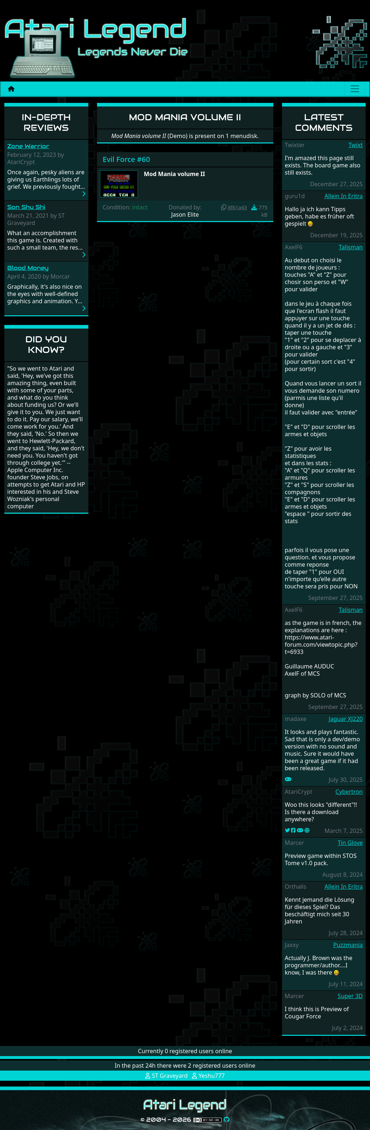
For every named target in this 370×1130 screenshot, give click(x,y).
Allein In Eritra (343, 196)
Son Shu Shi (26, 207)
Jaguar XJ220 (346, 719)
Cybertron (349, 792)
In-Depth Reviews (46, 122)
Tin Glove (350, 843)
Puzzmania (348, 945)
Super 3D (350, 996)
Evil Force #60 (126, 159)
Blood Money (28, 267)
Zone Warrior (28, 146)
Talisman (351, 247)
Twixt (355, 145)
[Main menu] (355, 89)
